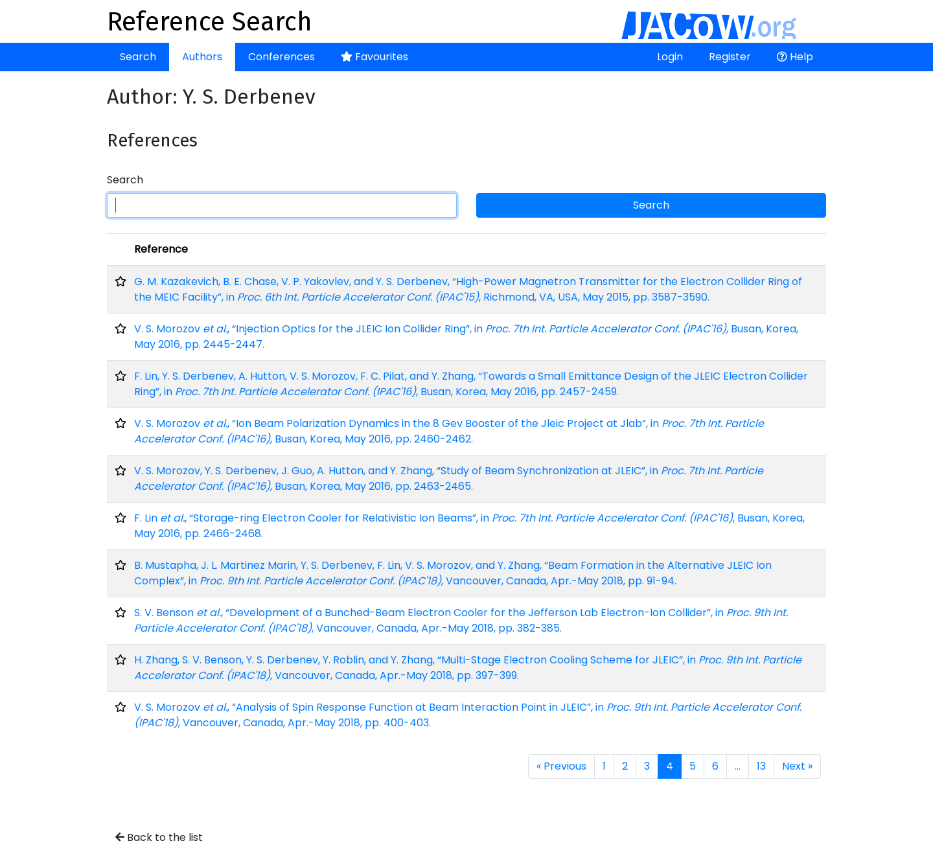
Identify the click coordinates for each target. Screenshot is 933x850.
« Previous (561, 766)
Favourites (374, 56)
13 (761, 766)
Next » (797, 766)
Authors (202, 56)
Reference (161, 249)
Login (670, 56)
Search (138, 56)
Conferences (281, 56)
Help (795, 56)
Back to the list (159, 837)
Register (730, 56)
